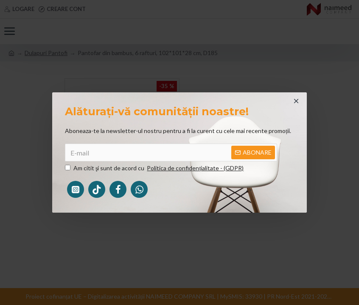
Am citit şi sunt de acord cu (155, 168)
